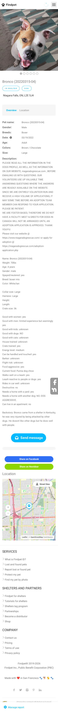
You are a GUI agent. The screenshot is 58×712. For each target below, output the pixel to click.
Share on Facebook (29, 459)
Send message (28, 438)
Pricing (8, 642)
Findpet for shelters (15, 596)
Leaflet (24, 537)
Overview (11, 110)
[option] (29, 40)
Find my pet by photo (16, 579)
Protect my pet (13, 574)
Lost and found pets (16, 564)
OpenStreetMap (37, 537)
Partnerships (12, 611)
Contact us (11, 637)
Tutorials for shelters (16, 601)
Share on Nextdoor (29, 466)
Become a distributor (16, 616)
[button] (27, 503)
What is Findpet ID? (15, 559)
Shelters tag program (16, 606)
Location (24, 110)
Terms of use (12, 648)
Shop (8, 621)
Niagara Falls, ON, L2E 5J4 (18, 95)
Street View (45, 484)
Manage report (13, 707)
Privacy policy (12, 653)
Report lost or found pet (17, 569)
